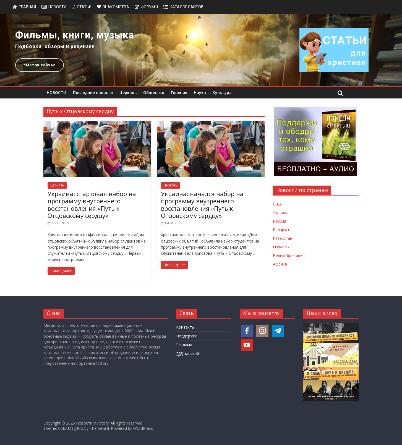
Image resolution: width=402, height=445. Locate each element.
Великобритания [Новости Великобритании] (289, 255)
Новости (57, 7)
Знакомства (116, 7)
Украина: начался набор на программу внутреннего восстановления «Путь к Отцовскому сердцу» (202, 204)
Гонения (179, 92)
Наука (200, 92)
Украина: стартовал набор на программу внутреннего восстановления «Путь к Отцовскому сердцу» (92, 204)
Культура (222, 92)
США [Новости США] (277, 204)
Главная (27, 7)
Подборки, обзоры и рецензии (55, 46)
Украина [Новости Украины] (280, 212)
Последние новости (93, 92)
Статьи (84, 7)
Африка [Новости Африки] (280, 264)
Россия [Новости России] (279, 221)
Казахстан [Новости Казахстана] (282, 238)
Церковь (128, 92)
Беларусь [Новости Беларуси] (281, 229)
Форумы (149, 7)
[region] (201, 50)
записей (187, 353)
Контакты (185, 327)
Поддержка (186, 336)
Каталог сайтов (186, 7)
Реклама (184, 344)
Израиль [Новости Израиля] (281, 246)
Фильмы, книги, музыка (74, 35)
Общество (153, 92)
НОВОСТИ (56, 92)
